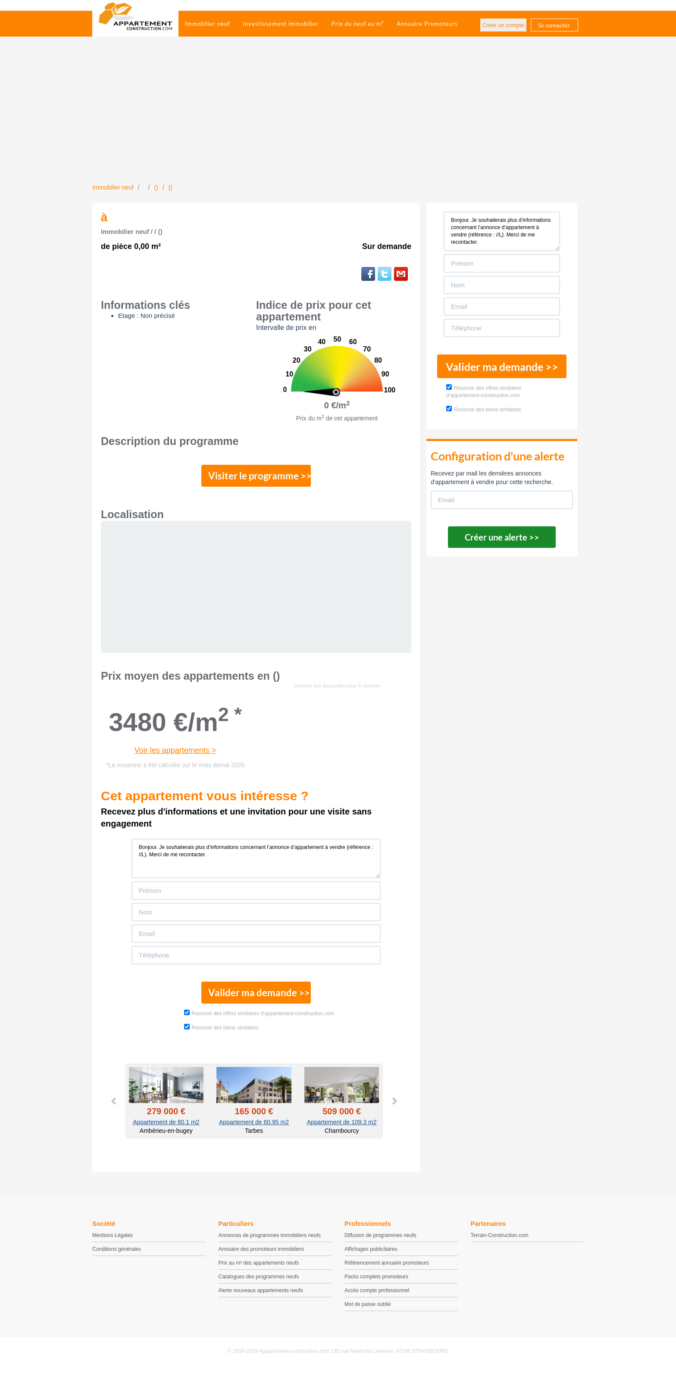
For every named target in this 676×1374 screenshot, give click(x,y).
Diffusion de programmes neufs (380, 1239)
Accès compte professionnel (376, 1294)
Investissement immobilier (281, 23)
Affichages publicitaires (370, 1253)
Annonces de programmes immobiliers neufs (270, 1239)
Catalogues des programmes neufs (259, 1280)
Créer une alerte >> (502, 537)
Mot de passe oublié (367, 1308)
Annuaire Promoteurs (427, 23)
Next (394, 1105)
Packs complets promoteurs (376, 1280)
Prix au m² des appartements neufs (259, 1266)
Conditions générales (116, 1253)
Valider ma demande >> (256, 995)
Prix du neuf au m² (358, 23)
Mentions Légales (112, 1239)
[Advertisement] (338, 118)
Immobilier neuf (207, 23)
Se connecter (554, 25)
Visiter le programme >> (256, 476)
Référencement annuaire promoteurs (386, 1266)
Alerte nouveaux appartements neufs (261, 1294)
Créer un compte (503, 25)
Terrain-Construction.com (500, 1239)
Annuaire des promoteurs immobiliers (261, 1253)
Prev (114, 1105)
